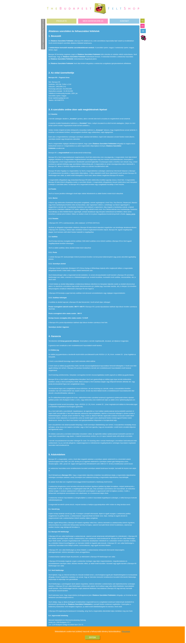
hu (142, 21)
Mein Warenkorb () (93, 21)
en (142, 26)
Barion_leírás (130, 214)
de (143, 31)
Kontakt (124, 21)
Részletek (126, 633)
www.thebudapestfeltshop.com (43, 34)
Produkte (61, 21)
